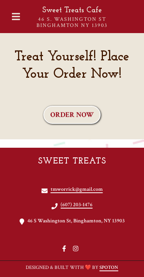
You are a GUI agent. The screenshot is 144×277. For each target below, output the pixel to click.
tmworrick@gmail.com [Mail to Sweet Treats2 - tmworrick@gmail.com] (77, 189)
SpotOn (108, 267)
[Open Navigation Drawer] (15, 16)
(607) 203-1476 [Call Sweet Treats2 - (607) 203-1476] (77, 204)
